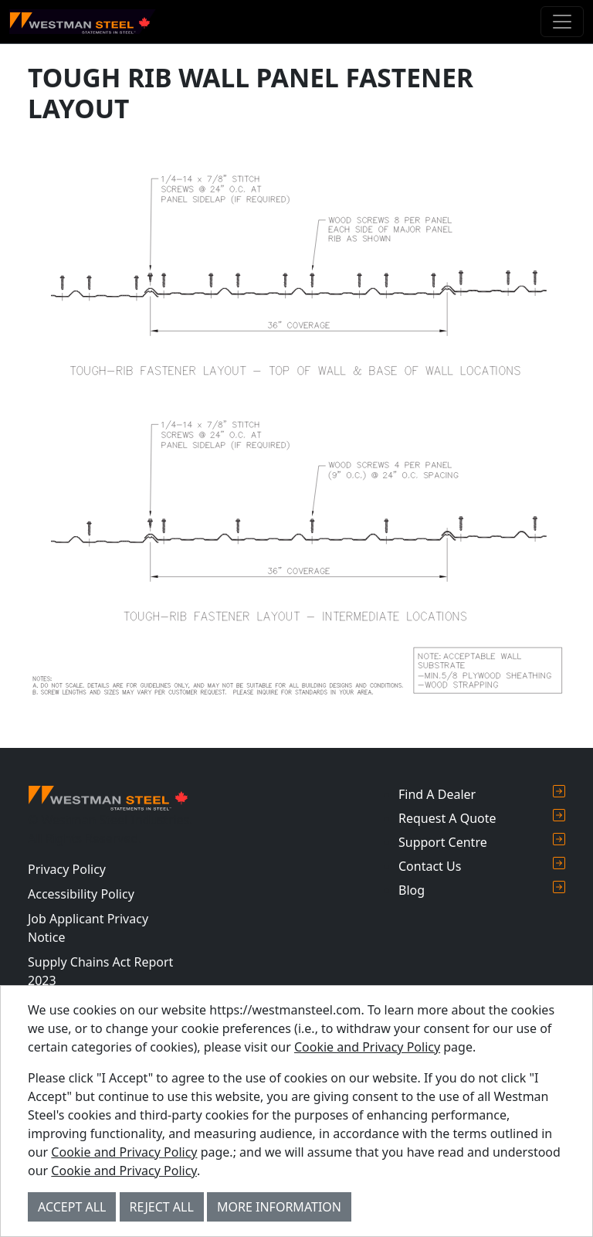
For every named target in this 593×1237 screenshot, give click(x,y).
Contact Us (481, 866)
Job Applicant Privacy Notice (88, 928)
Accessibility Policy (81, 893)
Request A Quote (481, 818)
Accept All (72, 1206)
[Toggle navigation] (562, 21)
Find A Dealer (481, 794)
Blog (481, 890)
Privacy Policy (67, 869)
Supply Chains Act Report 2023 (100, 971)
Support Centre (481, 842)
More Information (279, 1206)
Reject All (162, 1206)
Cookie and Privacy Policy (367, 1046)
